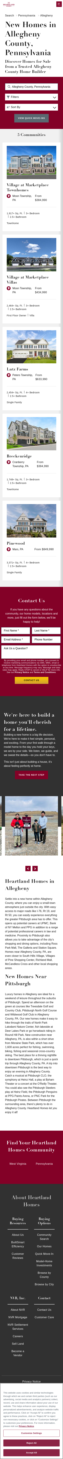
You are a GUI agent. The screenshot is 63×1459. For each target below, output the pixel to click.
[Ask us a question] (30, 652)
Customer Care (44, 1317)
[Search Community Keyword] (31, 86)
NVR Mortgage (17, 1317)
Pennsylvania (26, 15)
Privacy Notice (22, 672)
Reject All (31, 1443)
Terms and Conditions (45, 672)
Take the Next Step (31, 775)
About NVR (18, 1309)
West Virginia (17, 1163)
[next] (35, 869)
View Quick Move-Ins (31, 118)
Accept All (31, 1452)
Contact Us (44, 1309)
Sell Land (18, 1343)
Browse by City (44, 1284)
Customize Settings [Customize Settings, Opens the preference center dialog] (31, 1433)
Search (9, 15)
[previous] (28, 869)
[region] (31, 1421)
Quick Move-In (44, 1253)
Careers (18, 1336)
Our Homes (44, 1246)
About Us (18, 1234)
